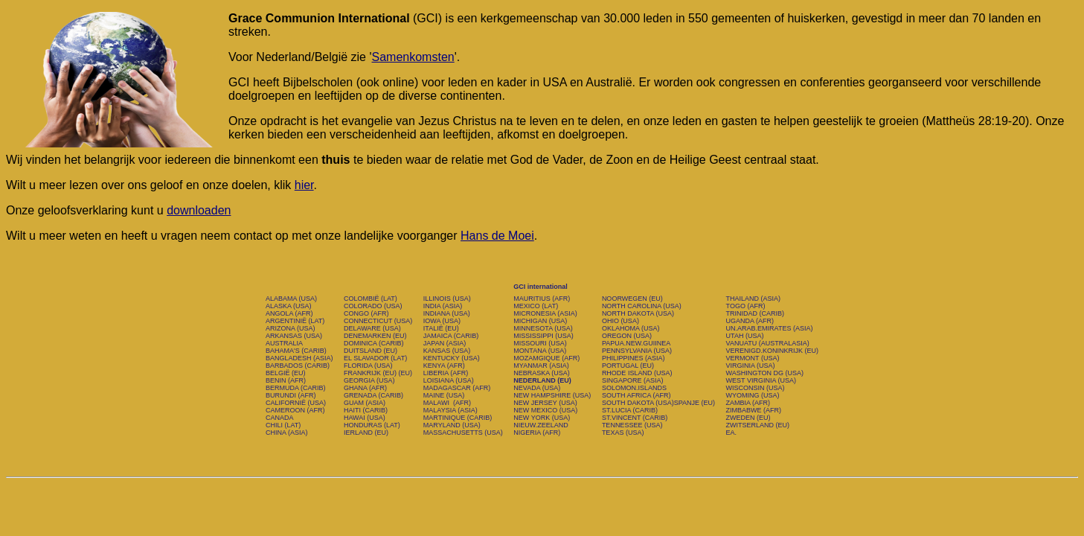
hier (304, 185)
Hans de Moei (497, 235)
